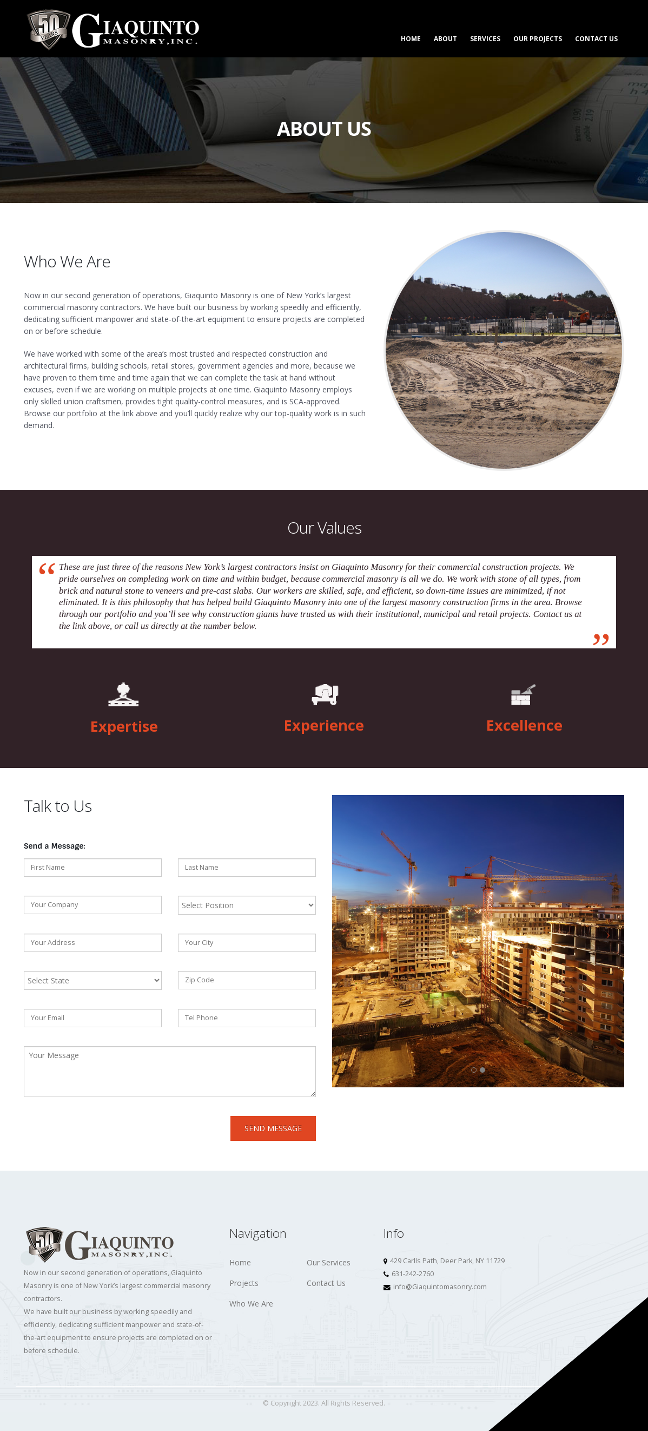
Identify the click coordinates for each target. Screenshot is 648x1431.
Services (485, 38)
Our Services (329, 1262)
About (445, 38)
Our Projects (537, 38)
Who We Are (251, 1303)
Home (411, 38)
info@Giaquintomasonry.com (440, 1286)
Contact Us (596, 38)
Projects (244, 1283)
